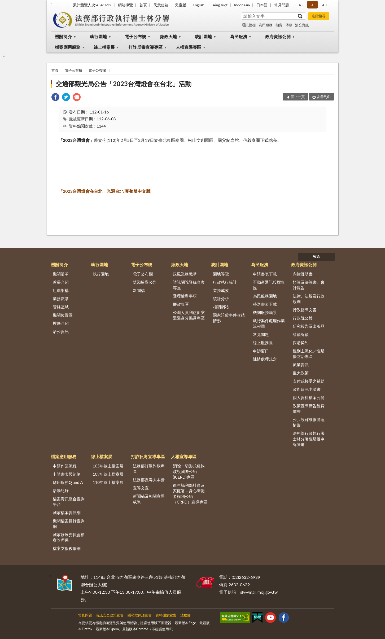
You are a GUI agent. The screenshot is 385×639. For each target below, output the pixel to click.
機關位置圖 (63, 315)
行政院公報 (303, 318)
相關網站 (221, 306)
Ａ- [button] (300, 5)
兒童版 (180, 5)
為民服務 (266, 25)
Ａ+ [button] (324, 5)
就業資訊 (301, 364)
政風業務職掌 (185, 274)
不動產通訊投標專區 (269, 285)
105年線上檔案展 (108, 465)
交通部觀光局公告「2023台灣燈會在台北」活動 (123, 83)
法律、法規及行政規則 (309, 299)
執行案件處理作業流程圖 (269, 323)
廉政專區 (181, 304)
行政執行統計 (225, 282)
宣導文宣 (141, 487)
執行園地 (98, 36)
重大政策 (301, 372)
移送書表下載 (265, 304)
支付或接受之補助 (309, 381)
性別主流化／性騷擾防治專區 (309, 353)
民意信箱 (161, 5)
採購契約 (301, 342)
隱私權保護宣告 (140, 615)
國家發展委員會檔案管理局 (69, 537)
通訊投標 (249, 25)
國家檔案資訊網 (67, 512)
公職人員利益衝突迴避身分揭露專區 (189, 315)
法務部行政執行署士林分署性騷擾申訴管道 (309, 439)
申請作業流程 (65, 465)
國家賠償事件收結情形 (229, 318)
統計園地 (203, 36)
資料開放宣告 (166, 615)
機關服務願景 (265, 312)
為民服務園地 (265, 296)
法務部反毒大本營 (149, 479)
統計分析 (221, 298)
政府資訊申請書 (307, 389)
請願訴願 (301, 334)
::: (51, 4)
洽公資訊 (302, 25)
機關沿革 (61, 274)
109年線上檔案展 (108, 474)
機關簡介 (63, 36)
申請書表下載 (265, 274)
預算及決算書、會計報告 (309, 285)
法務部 (185, 615)
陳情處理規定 (265, 359)
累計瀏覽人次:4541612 (92, 5)
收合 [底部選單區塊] (316, 256)
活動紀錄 (61, 490)
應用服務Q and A (68, 482)
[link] (55, 97)
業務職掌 (61, 298)
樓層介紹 (61, 323)
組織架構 (61, 290)
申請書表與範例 (67, 474)
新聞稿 (139, 290)
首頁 (143, 5)
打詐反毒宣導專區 (146, 47)
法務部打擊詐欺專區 (149, 468)
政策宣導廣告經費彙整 (309, 408)
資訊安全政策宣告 (110, 615)
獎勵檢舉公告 (145, 282)
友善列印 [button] (324, 97)
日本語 (262, 5)
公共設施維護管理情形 (309, 422)
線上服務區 (263, 342)
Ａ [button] (312, 5)
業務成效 (221, 290)
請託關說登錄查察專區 (189, 285)
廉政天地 (168, 36)
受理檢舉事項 (185, 296)
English (198, 5)
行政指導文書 (305, 309)
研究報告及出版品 (309, 326)
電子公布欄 (135, 36)
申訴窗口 (261, 350)
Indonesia (242, 5)
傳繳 (288, 25)
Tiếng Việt (219, 5)
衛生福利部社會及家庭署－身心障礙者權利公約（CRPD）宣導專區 (190, 493)
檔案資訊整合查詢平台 (69, 501)
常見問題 (281, 5)
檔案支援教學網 (67, 548)
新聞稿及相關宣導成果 (149, 499)
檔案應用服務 (67, 47)
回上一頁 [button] (298, 97)
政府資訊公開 (278, 36)
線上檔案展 (104, 47)
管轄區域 (61, 306)
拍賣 (278, 25)
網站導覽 (125, 5)
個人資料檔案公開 (309, 397)
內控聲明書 (303, 274)
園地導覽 (221, 274)
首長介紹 (61, 282)
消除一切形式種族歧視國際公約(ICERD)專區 (189, 471)
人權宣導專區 (188, 47)
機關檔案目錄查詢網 (69, 523)
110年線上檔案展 (108, 482)
